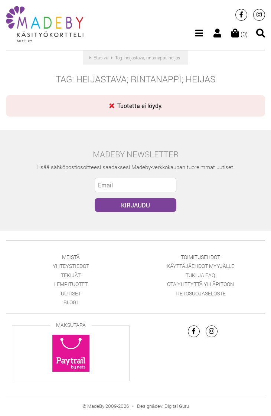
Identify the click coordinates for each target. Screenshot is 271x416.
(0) (239, 34)
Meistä (71, 257)
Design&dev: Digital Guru (163, 406)
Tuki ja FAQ (200, 275)
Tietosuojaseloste (200, 293)
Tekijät (71, 275)
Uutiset (71, 293)
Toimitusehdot (200, 257)
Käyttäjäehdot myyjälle (200, 265)
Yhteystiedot (71, 265)
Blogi (70, 302)
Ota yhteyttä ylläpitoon (200, 284)
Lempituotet (71, 284)
